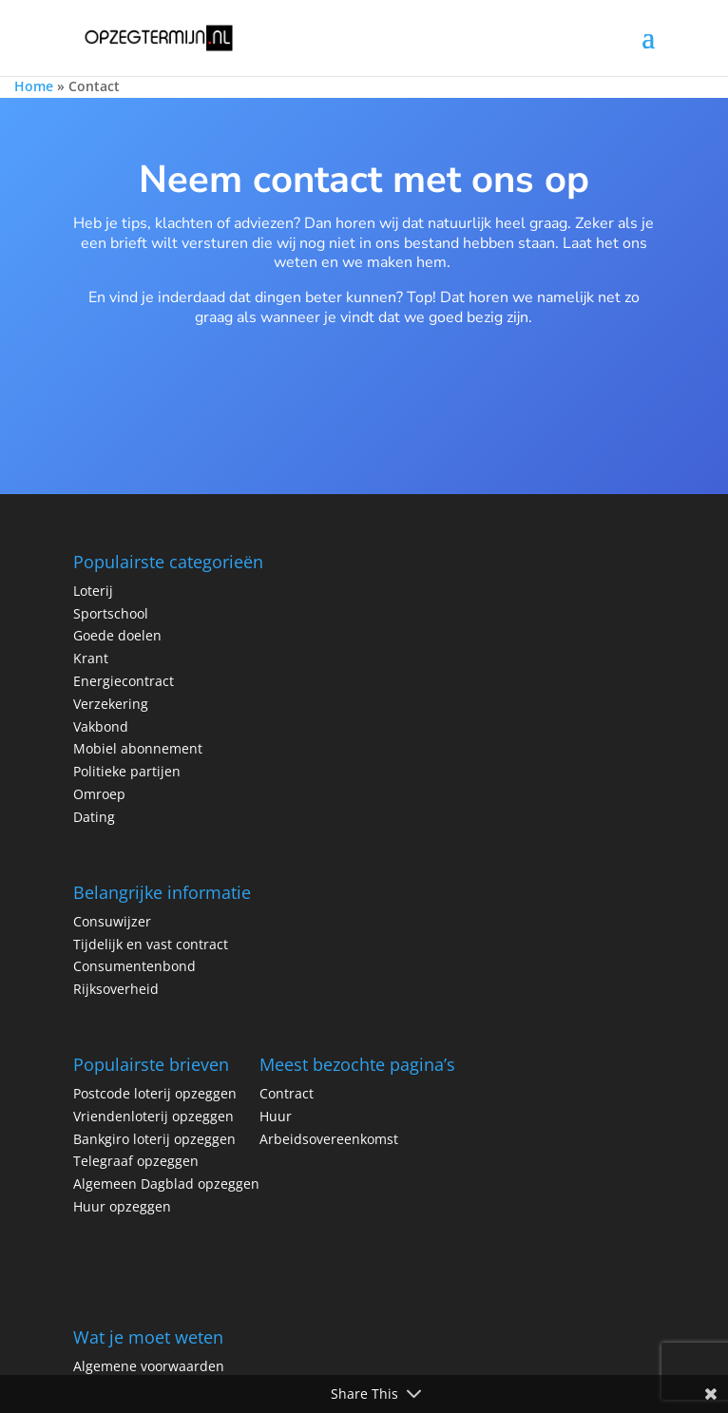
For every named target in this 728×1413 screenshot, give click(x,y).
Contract (286, 1093)
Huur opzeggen (122, 1206)
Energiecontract (123, 681)
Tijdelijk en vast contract (150, 944)
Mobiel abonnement (137, 748)
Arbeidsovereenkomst (328, 1139)
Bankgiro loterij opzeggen (154, 1139)
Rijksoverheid (116, 989)
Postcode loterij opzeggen (156, 1093)
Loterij (93, 591)
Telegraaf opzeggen (136, 1161)
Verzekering (110, 704)
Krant (90, 658)
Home (33, 86)
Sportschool (110, 613)
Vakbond (100, 726)
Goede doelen (117, 635)
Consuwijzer (112, 921)
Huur (275, 1116)
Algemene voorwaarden (148, 1366)
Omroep (99, 794)
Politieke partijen (127, 771)
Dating (94, 817)
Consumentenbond (134, 966)
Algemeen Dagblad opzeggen (166, 1183)
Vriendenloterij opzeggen (153, 1116)
